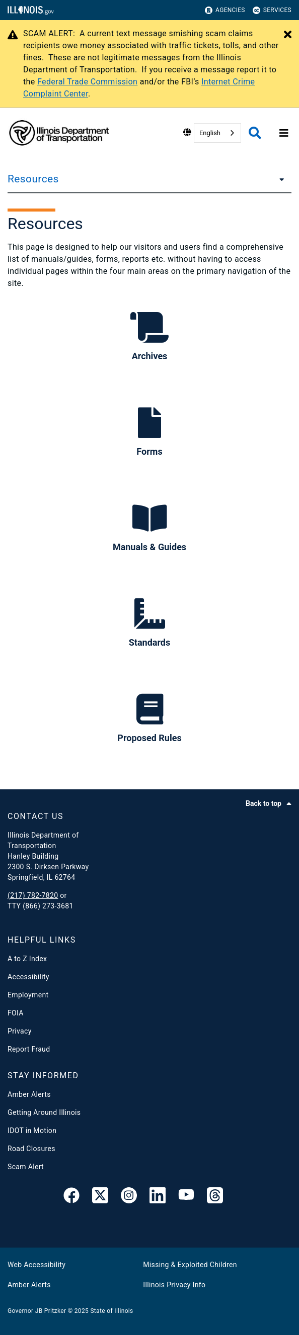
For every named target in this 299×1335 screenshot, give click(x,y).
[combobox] (217, 133)
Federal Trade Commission (87, 81)
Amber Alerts (29, 1094)
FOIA (16, 1013)
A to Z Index (27, 959)
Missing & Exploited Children (190, 1265)
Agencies (225, 10)
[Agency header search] (255, 133)
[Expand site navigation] (283, 133)
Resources (33, 179)
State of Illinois (111, 1310)
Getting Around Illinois (44, 1112)
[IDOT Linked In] (158, 1197)
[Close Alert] (287, 35)
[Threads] (215, 1197)
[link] (71, 1197)
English (209, 133)
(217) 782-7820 (33, 895)
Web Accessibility (36, 1265)
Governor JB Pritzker (37, 1310)
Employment (28, 995)
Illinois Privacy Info (174, 1285)
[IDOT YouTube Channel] (186, 1197)
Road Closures (31, 1149)
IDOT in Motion (32, 1130)
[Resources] (278, 179)
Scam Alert (26, 1167)
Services (272, 10)
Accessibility (28, 977)
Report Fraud (29, 1049)
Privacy (20, 1031)
